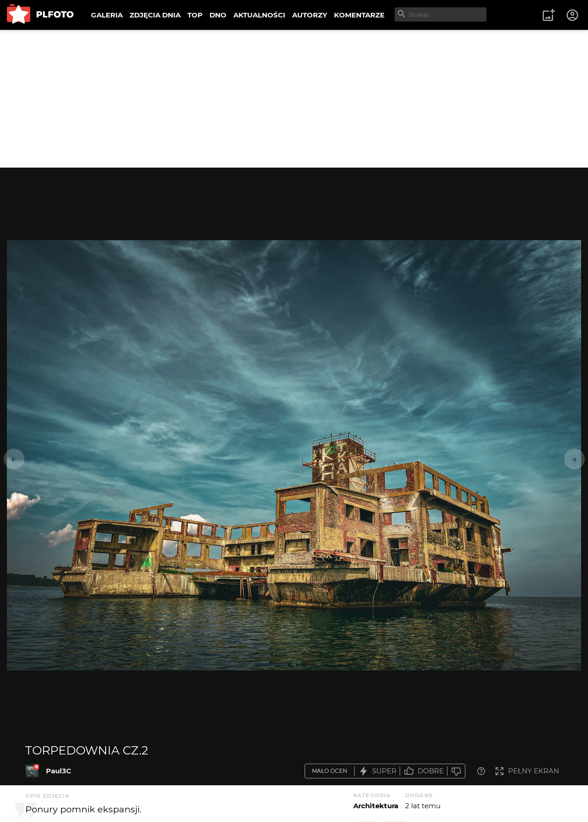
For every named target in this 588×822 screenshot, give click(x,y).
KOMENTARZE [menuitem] (359, 15)
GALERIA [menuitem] (107, 15)
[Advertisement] (294, 98)
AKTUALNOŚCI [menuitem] (259, 15)
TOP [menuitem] (195, 15)
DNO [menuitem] (217, 15)
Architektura (375, 805)
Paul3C (58, 770)
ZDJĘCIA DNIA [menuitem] (155, 15)
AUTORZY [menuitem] (309, 15)
